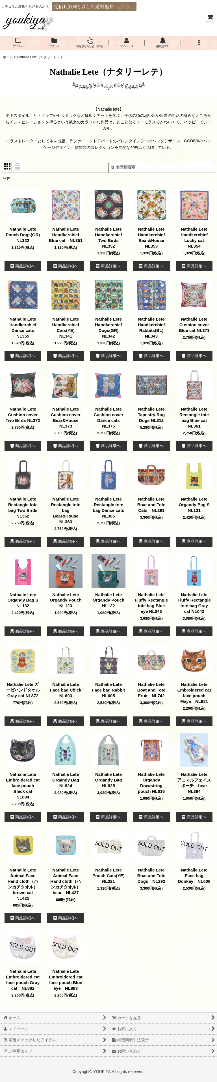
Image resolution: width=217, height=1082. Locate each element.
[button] (199, 43)
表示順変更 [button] (123, 167)
